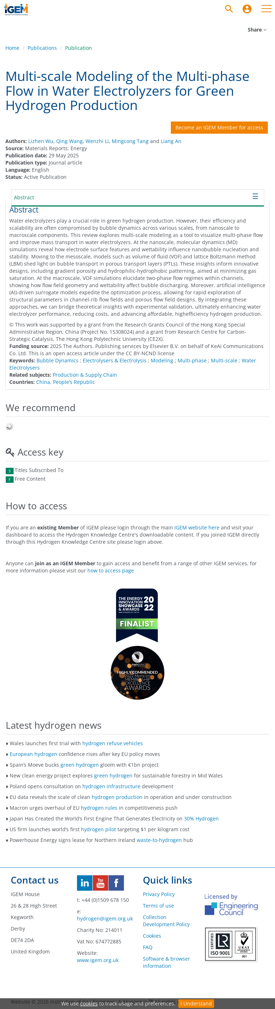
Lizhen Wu (40, 141)
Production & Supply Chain (85, 374)
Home (12, 47)
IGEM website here (196, 527)
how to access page (110, 570)
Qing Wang (69, 141)
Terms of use (158, 905)
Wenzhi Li (97, 141)
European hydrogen (33, 754)
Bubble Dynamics (57, 360)
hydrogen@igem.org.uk (105, 918)
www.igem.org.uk (98, 960)
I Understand (196, 1003)
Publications (42, 47)
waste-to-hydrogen (159, 840)
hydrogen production (117, 797)
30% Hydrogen (201, 818)
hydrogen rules (99, 807)
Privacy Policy (159, 894)
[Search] (229, 9)
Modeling (162, 360)
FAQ (148, 947)
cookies (89, 1003)
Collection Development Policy (166, 921)
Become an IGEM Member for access (219, 127)
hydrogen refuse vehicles (112, 743)
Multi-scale (224, 360)
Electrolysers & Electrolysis (114, 360)
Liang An (171, 141)
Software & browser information (166, 962)
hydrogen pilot (98, 829)
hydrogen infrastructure (111, 786)
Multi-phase (192, 360)
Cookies (152, 935)
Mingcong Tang (130, 141)
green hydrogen (80, 764)
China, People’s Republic (65, 382)
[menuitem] (247, 9)
